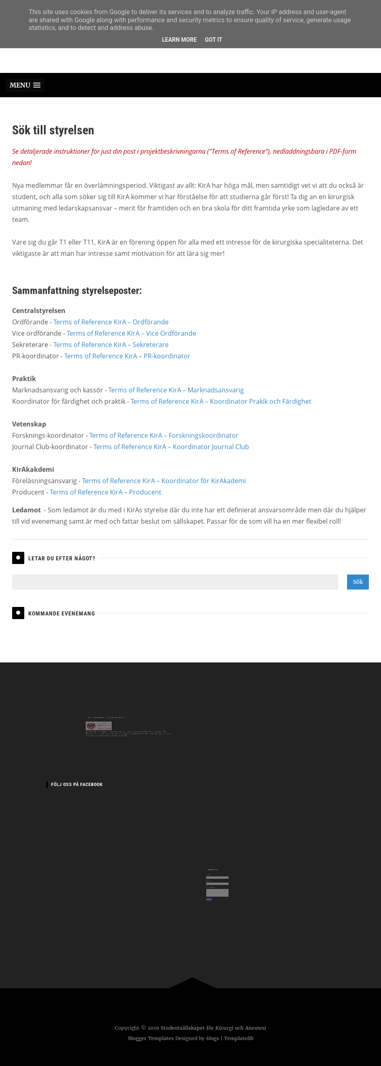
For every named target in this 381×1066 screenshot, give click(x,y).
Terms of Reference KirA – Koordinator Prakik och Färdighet (221, 411)
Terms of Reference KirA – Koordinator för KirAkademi (164, 490)
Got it (213, 39)
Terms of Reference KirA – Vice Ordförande (131, 343)
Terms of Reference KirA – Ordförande (111, 331)
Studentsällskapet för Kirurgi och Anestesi (213, 1028)
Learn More (179, 39)
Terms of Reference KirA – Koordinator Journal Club (171, 456)
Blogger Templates (150, 1038)
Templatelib (239, 1038)
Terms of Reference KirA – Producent (105, 502)
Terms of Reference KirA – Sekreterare (111, 354)
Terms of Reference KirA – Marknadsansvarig (176, 399)
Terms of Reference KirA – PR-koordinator (127, 365)
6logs (213, 1038)
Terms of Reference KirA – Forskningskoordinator (164, 445)
